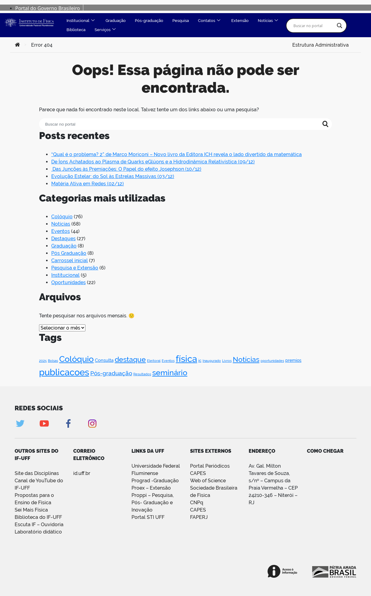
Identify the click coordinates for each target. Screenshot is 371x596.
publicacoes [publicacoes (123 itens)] (64, 372)
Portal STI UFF (147, 517)
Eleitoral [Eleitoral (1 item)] (153, 360)
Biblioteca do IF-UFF (38, 517)
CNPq (196, 502)
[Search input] (314, 25)
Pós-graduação (149, 20)
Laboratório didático (38, 532)
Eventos (60, 231)
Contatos (209, 20)
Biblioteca (76, 29)
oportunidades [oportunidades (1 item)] (272, 360)
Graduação (116, 20)
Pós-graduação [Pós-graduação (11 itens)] (111, 373)
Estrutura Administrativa (320, 44)
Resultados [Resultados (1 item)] (142, 374)
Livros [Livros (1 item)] (227, 360)
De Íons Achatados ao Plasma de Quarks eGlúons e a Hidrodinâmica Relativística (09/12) (153, 162)
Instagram (92, 423)
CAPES (198, 510)
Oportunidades (68, 282)
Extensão (240, 20)
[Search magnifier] (339, 25)
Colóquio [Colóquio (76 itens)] (76, 359)
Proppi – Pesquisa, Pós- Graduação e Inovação (152, 502)
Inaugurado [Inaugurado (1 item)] (212, 360)
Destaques (63, 238)
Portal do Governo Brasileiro (47, 8)
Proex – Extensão (151, 488)
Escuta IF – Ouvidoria (39, 524)
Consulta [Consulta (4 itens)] (104, 360)
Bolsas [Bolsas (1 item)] (53, 360)
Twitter (20, 423)
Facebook (68, 423)
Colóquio (62, 216)
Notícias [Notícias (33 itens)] (246, 359)
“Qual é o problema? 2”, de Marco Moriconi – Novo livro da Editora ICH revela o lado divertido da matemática (176, 154)
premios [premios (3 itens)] (293, 360)
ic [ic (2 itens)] (199, 360)
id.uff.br (81, 473)
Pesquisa (180, 20)
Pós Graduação (68, 253)
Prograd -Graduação (155, 481)
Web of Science (208, 481)
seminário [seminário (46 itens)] (169, 372)
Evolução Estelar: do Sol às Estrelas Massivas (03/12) (112, 176)
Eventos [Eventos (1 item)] (168, 360)
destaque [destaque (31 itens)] (130, 359)
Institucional (81, 20)
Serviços (105, 29)
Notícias (268, 20)
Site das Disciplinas (37, 473)
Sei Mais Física (31, 510)
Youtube (44, 423)
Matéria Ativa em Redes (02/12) (87, 184)
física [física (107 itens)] (186, 359)
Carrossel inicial (69, 260)
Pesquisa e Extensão (74, 268)
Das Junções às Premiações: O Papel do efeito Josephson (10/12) (126, 169)
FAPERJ (199, 517)
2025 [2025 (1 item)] (43, 360)
